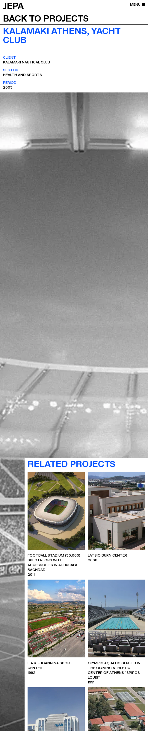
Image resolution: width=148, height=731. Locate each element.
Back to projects (46, 18)
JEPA (13, 5)
